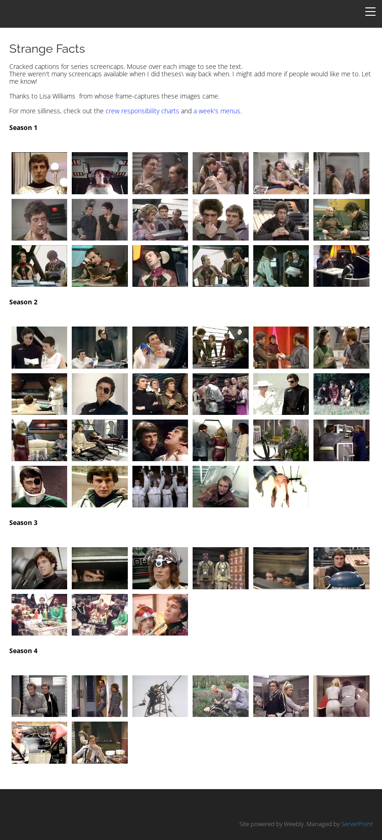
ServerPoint (357, 824)
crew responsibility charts (142, 110)
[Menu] (370, 11)
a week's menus (217, 110)
